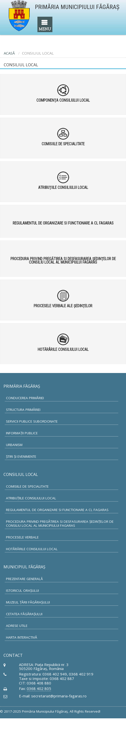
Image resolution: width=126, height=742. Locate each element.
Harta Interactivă (21, 637)
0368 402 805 (39, 688)
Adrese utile (16, 625)
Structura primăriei (23, 409)
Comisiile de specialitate (27, 486)
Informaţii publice (22, 433)
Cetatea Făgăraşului (24, 614)
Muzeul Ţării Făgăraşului (28, 602)
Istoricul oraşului (22, 590)
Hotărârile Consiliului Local (32, 549)
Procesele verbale (22, 537)
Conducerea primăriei (25, 398)
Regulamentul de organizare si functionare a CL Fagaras (57, 510)
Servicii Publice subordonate (32, 421)
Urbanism (14, 445)
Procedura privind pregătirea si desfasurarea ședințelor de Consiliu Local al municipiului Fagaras (60, 523)
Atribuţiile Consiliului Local (31, 498)
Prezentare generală (24, 579)
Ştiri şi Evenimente (21, 456)
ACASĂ (9, 53)
